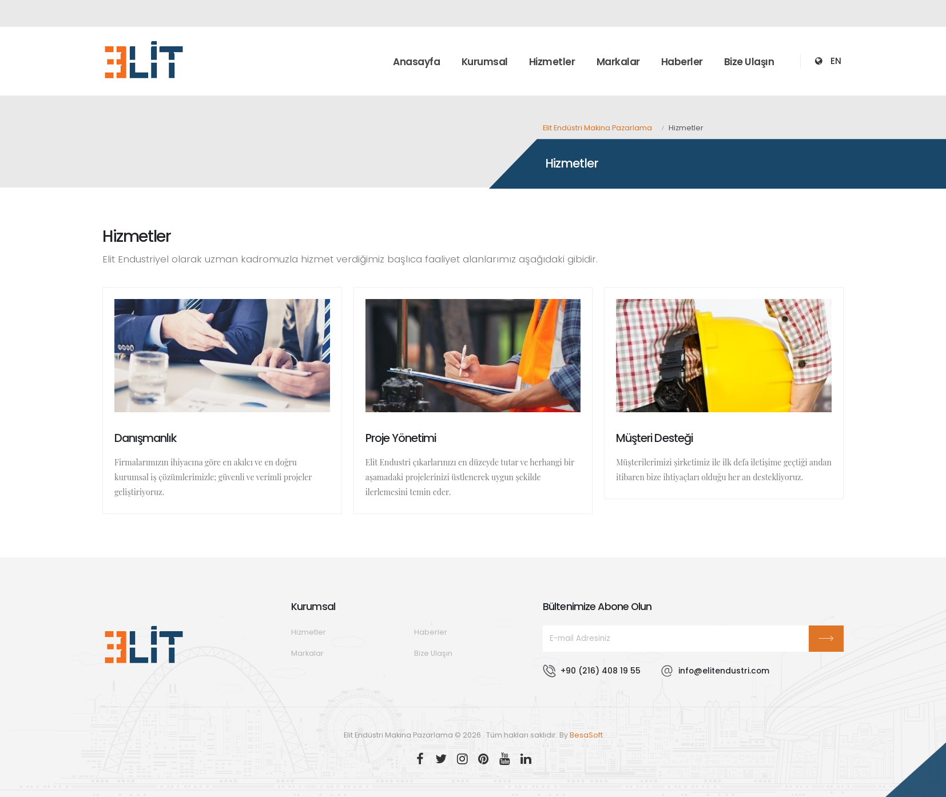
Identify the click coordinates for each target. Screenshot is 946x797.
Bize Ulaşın (749, 62)
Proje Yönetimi (400, 438)
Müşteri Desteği (654, 438)
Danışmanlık (145, 438)
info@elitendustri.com (723, 670)
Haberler (682, 62)
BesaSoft (586, 735)
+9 (601, 670)
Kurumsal (485, 62)
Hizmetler (552, 62)
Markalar (618, 62)
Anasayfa (416, 62)
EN (835, 61)
